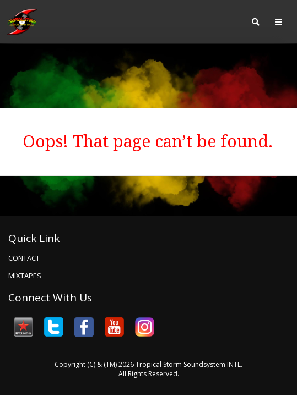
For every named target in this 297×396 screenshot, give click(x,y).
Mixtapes (24, 275)
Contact (24, 258)
